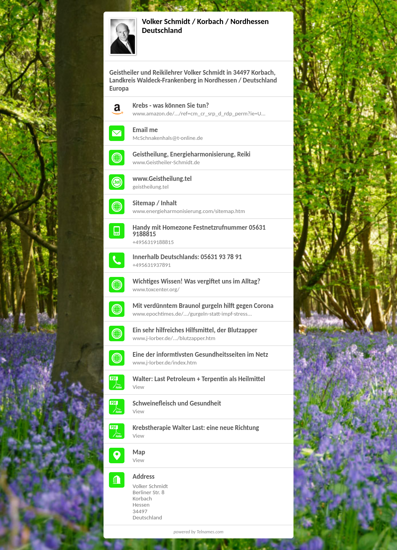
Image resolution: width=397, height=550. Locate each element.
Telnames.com (210, 532)
